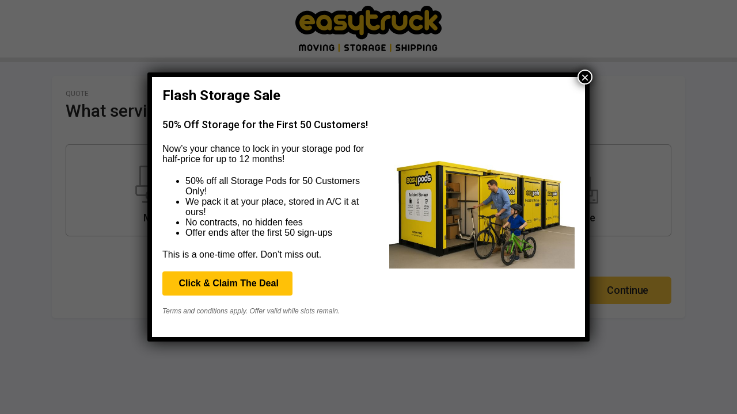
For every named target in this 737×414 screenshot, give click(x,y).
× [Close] (585, 77)
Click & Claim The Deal (227, 283)
